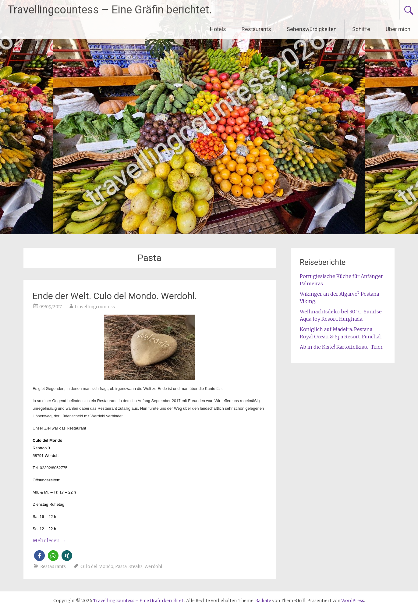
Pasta (121, 566)
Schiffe (361, 29)
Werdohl (153, 566)
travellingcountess (95, 306)
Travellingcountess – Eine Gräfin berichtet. (110, 9)
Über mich (398, 29)
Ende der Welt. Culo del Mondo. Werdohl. (115, 296)
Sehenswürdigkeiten (312, 29)
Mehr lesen (49, 540)
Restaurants (256, 29)
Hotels (218, 29)
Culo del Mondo (96, 566)
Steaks (136, 566)
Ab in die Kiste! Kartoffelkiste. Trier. (341, 347)
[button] (39, 555)
